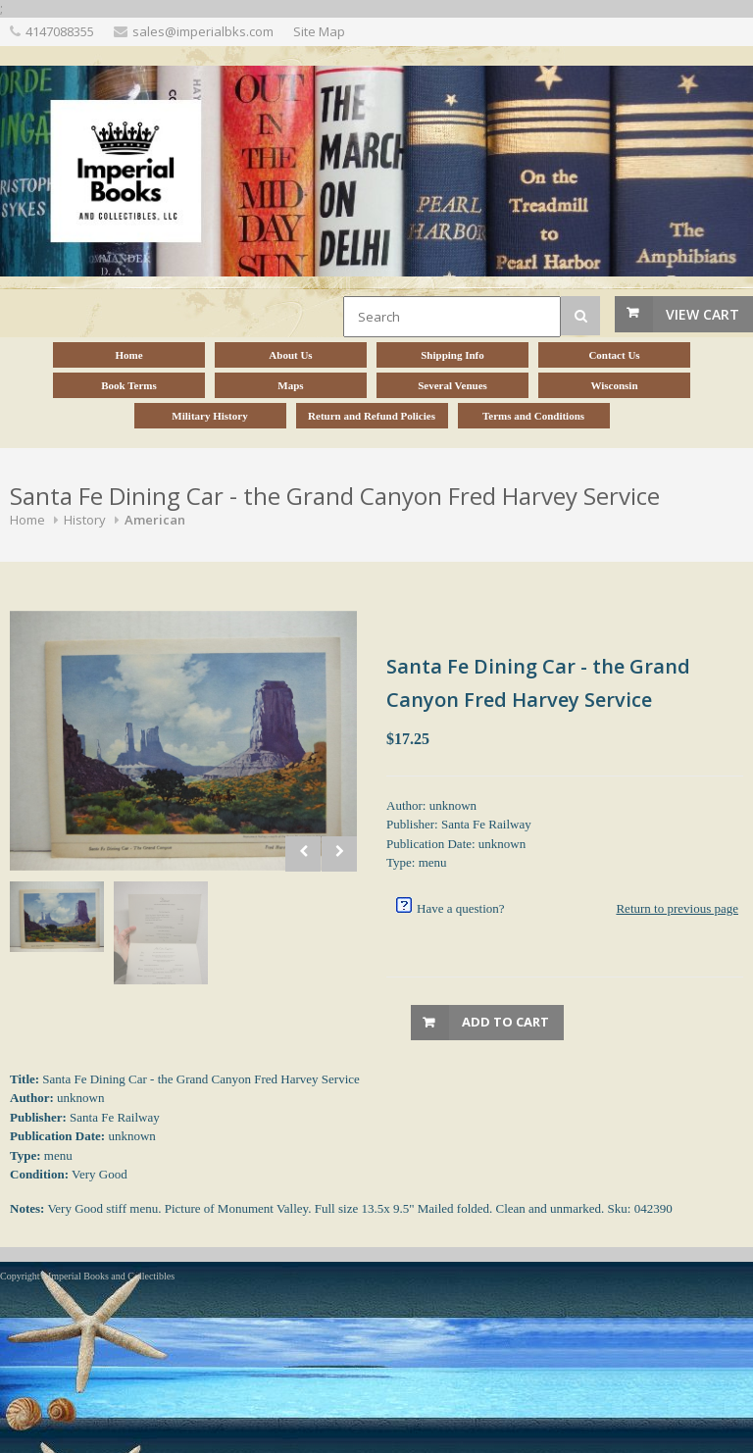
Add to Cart (505, 1021)
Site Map (319, 31)
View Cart (702, 314)
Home (27, 519)
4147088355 (59, 31)
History (85, 519)
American (155, 519)
